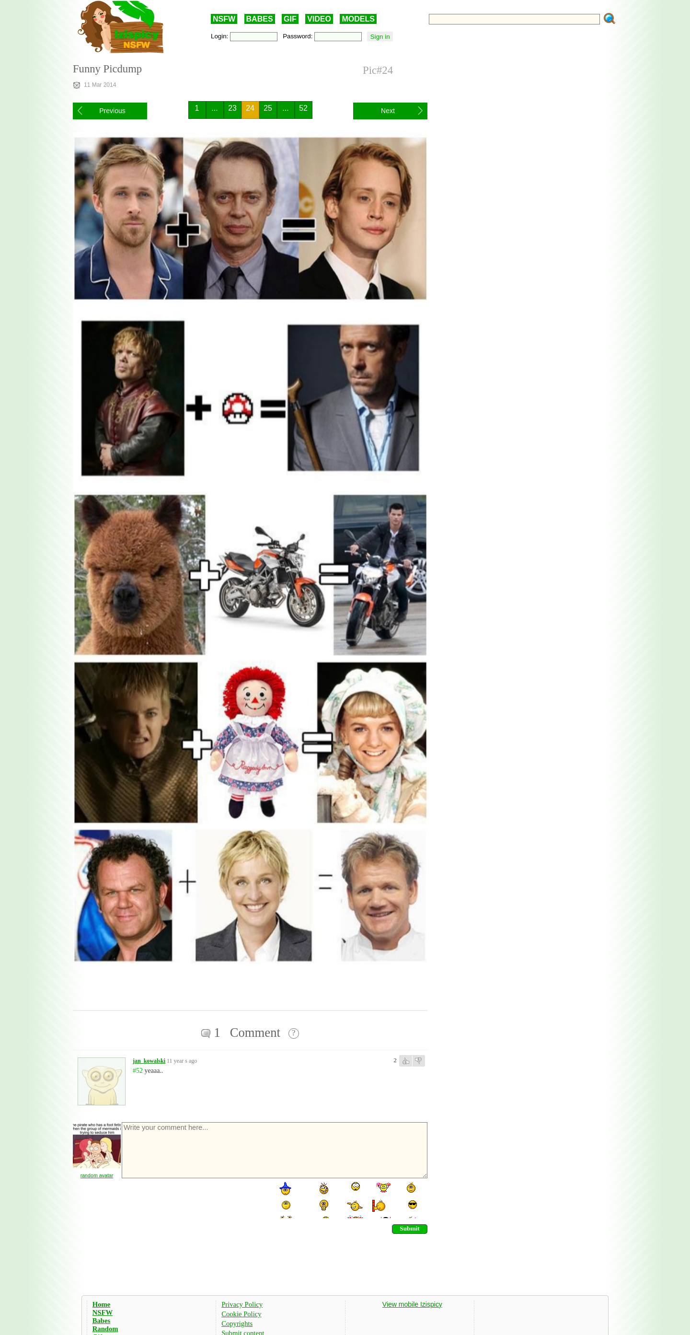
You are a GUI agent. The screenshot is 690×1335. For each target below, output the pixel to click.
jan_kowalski (149, 1060)
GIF (290, 19)
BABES (259, 19)
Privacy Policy (242, 1304)
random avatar (97, 1175)
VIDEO (319, 19)
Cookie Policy (241, 1314)
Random (105, 1329)
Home (101, 1304)
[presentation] (193, 1199)
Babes (101, 1320)
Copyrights (237, 1323)
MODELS (358, 19)
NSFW (224, 19)
